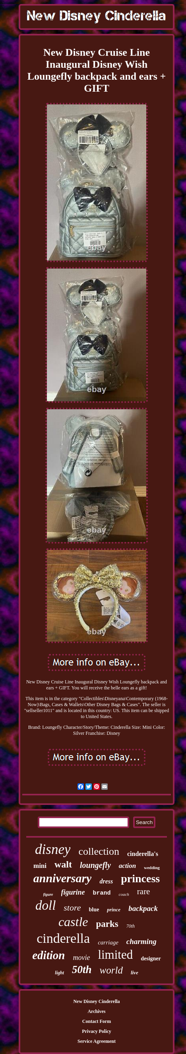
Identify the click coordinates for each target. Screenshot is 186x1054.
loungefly (95, 865)
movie (81, 958)
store (72, 908)
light (59, 972)
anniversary (62, 878)
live (134, 972)
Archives (96, 1011)
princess (140, 878)
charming (141, 941)
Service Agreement (97, 1041)
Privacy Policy (96, 1031)
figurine (73, 892)
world (111, 970)
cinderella (63, 938)
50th (82, 969)
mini (39, 866)
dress (106, 881)
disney (52, 849)
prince (113, 910)
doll (45, 905)
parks (107, 924)
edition (48, 955)
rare (143, 891)
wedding (152, 867)
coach (124, 894)
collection (98, 851)
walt (63, 864)
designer (151, 959)
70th (130, 926)
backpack (143, 908)
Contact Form (96, 1021)
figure (48, 894)
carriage (108, 942)
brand (102, 893)
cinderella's (142, 853)
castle (73, 922)
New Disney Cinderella (96, 1001)
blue (94, 910)
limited (115, 955)
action (127, 866)
